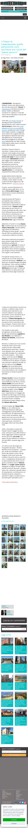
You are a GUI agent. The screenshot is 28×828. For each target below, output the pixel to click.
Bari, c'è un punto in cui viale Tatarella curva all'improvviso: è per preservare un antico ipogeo (7, 667)
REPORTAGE (4, 796)
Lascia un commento (14, 620)
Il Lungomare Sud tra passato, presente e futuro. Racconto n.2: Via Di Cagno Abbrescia (7, 703)
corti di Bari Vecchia (14, 121)
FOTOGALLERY (19, 794)
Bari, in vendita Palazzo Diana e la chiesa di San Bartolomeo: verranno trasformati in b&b (20, 650)
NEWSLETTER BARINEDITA (11, 626)
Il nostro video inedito (14, 755)
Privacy (17, 798)
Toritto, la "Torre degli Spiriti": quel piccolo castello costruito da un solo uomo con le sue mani (20, 668)
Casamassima (6, 109)
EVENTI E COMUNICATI (6, 794)
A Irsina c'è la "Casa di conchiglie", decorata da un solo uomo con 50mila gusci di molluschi (7, 686)
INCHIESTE (4, 792)
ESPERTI (17, 793)
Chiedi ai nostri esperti (6, 801)
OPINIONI (18, 790)
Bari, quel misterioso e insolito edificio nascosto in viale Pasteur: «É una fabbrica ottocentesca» (7, 721)
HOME (3, 790)
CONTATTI (18, 796)
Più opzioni (14, 823)
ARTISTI (3, 795)
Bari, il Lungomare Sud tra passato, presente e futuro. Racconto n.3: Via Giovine (20, 686)
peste (4, 141)
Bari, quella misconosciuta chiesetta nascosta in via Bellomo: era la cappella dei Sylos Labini (7, 740)
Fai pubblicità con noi (6, 804)
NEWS (3, 798)
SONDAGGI (18, 795)
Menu (3, 18)
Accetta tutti (14, 819)
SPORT (17, 792)
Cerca (25, 14)
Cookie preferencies (20, 799)
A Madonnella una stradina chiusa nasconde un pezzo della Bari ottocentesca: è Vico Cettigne (20, 721)
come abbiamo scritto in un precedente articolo (13, 128)
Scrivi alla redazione (6, 803)
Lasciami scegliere (15, 815)
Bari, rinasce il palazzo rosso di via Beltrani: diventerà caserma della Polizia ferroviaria (7, 649)
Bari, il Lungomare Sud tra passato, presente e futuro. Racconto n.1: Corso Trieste (20, 703)
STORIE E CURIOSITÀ (6, 793)
